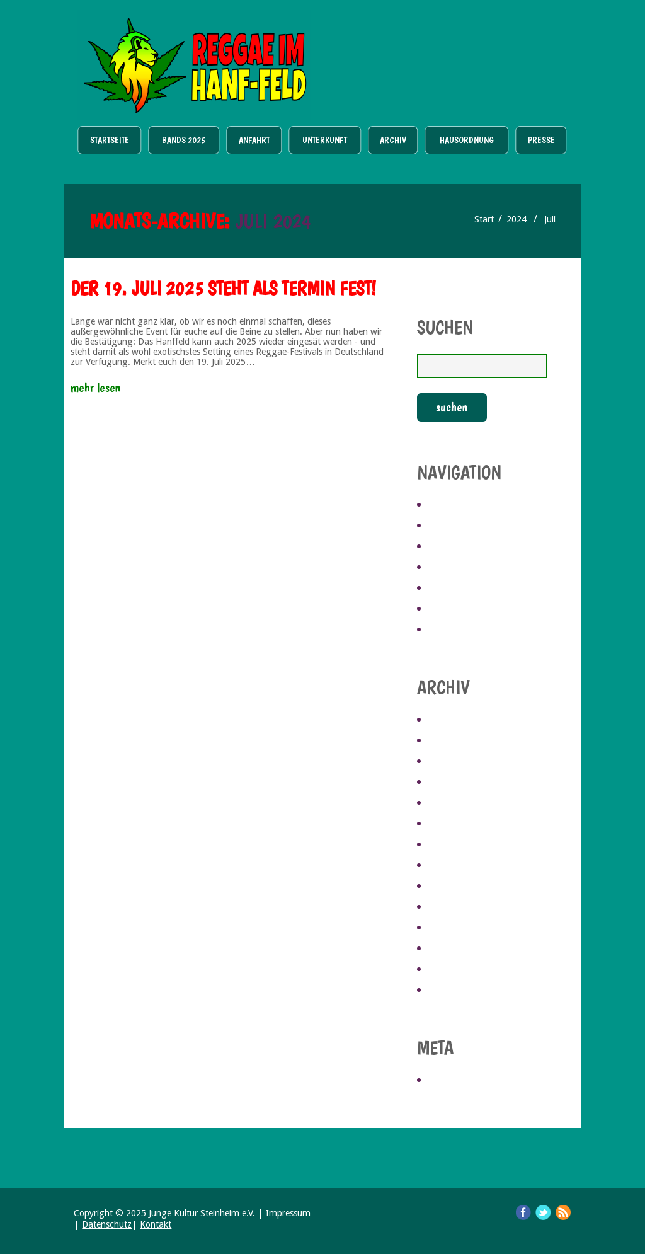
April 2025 (453, 741)
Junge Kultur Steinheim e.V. (202, 1213)
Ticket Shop (462, 57)
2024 (516, 219)
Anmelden (453, 1081)
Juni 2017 (449, 970)
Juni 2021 (449, 866)
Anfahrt (254, 140)
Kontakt (155, 1224)
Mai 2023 (448, 803)
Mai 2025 (448, 720)
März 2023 (453, 845)
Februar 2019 (460, 949)
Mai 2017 (448, 991)
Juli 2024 (448, 783)
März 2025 (453, 762)
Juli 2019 (448, 887)
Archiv (393, 140)
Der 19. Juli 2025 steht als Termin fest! (223, 288)
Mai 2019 (448, 907)
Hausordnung (467, 140)
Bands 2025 (183, 140)
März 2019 (453, 928)
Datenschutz (107, 1224)
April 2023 (453, 824)
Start (484, 219)
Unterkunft (324, 140)
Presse (541, 140)
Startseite (109, 140)
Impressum (288, 1213)
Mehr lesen (95, 387)
